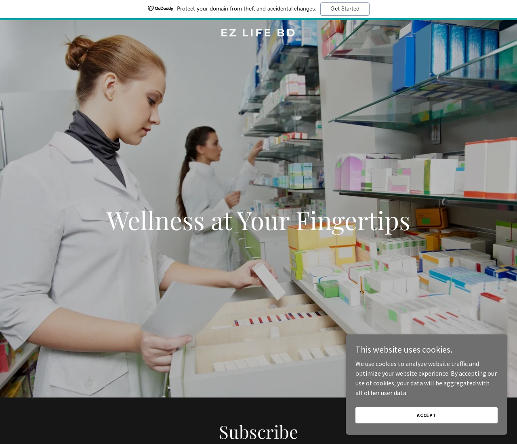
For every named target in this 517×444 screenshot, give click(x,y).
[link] (258, 34)
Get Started (344, 9)
